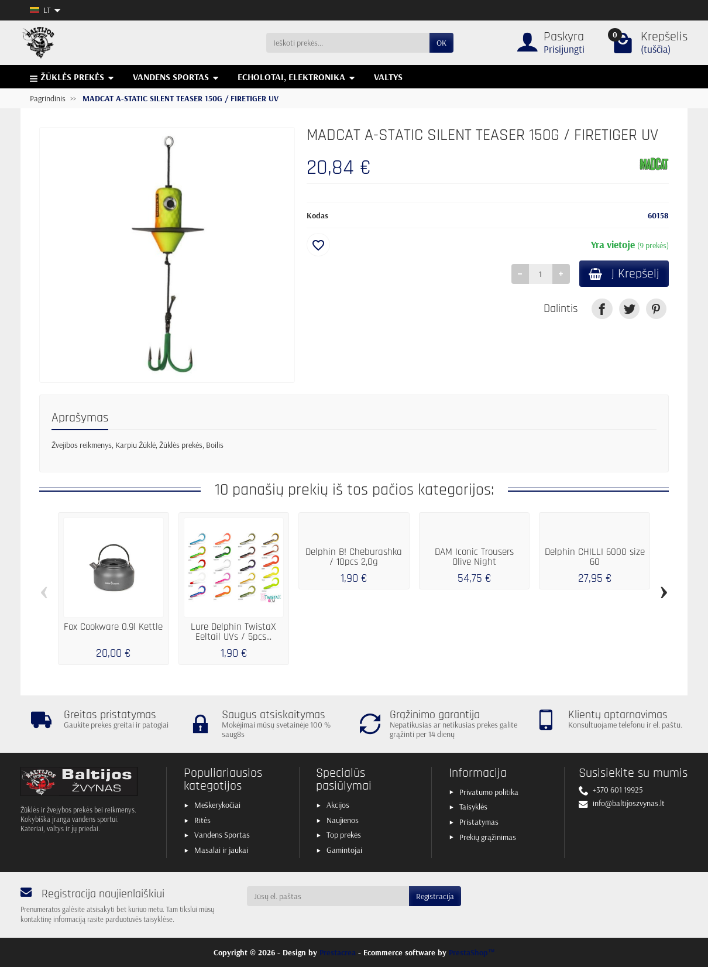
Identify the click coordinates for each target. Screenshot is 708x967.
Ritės (202, 820)
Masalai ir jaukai (221, 850)
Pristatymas (479, 822)
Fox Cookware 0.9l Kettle (113, 626)
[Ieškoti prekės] (347, 43)
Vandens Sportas (222, 834)
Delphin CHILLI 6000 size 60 (595, 557)
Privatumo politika (488, 792)
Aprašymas (79, 417)
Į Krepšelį (624, 273)
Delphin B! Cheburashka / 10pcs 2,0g (353, 557)
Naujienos (342, 820)
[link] (602, 309)
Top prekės (343, 834)
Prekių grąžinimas (487, 837)
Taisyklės (473, 806)
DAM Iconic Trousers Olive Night (474, 557)
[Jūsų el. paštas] (328, 896)
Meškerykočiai (217, 805)
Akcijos (337, 805)
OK (441, 42)
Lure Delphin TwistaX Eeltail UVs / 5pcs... (233, 631)
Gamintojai (344, 850)
